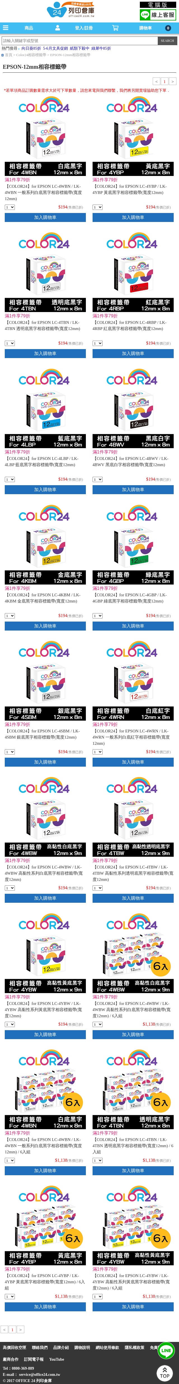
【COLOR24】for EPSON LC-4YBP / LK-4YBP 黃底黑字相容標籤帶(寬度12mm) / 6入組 (45, 1281)
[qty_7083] (10, 479)
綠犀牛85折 (101, 48)
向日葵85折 (31, 48)
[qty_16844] (98, 888)
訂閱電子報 (34, 1359)
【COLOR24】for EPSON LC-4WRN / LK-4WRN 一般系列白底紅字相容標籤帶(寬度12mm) (131, 737)
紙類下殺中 (80, 48)
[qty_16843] (10, 888)
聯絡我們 (40, 1348)
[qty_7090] (10, 207)
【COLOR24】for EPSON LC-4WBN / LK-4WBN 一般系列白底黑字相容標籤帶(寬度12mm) (43, 192)
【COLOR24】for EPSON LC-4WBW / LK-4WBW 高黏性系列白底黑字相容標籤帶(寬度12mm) (44, 873)
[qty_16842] (10, 1024)
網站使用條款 (107, 1348)
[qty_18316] (10, 1160)
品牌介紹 (61, 1348)
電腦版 (158, 5)
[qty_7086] (98, 343)
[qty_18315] (98, 1160)
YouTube (56, 1359)
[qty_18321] (98, 1296)
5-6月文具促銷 (55, 48)
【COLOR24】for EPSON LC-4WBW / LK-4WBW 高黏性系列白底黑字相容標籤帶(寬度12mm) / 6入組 (132, 1009)
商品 (29, 28)
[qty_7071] (10, 752)
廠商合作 (10, 1359)
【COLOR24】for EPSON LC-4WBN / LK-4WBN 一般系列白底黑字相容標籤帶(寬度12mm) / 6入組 (43, 1145)
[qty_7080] (98, 207)
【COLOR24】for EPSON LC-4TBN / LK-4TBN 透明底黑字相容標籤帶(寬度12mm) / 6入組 (133, 1145)
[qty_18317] (10, 1296)
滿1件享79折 (17, 179)
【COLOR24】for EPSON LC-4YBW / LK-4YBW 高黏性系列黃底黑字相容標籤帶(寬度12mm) (43, 1009)
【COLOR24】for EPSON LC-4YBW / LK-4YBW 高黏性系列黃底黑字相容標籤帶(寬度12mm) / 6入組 (131, 1281)
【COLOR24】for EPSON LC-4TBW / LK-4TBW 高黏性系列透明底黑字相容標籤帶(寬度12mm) (133, 873)
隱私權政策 (134, 1348)
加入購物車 (45, 217)
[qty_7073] (98, 752)
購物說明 (82, 1348)
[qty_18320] (98, 1024)
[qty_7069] (10, 615)
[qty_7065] (98, 479)
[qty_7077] (98, 615)
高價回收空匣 (14, 1348)
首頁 (8, 55)
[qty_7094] (10, 343)
